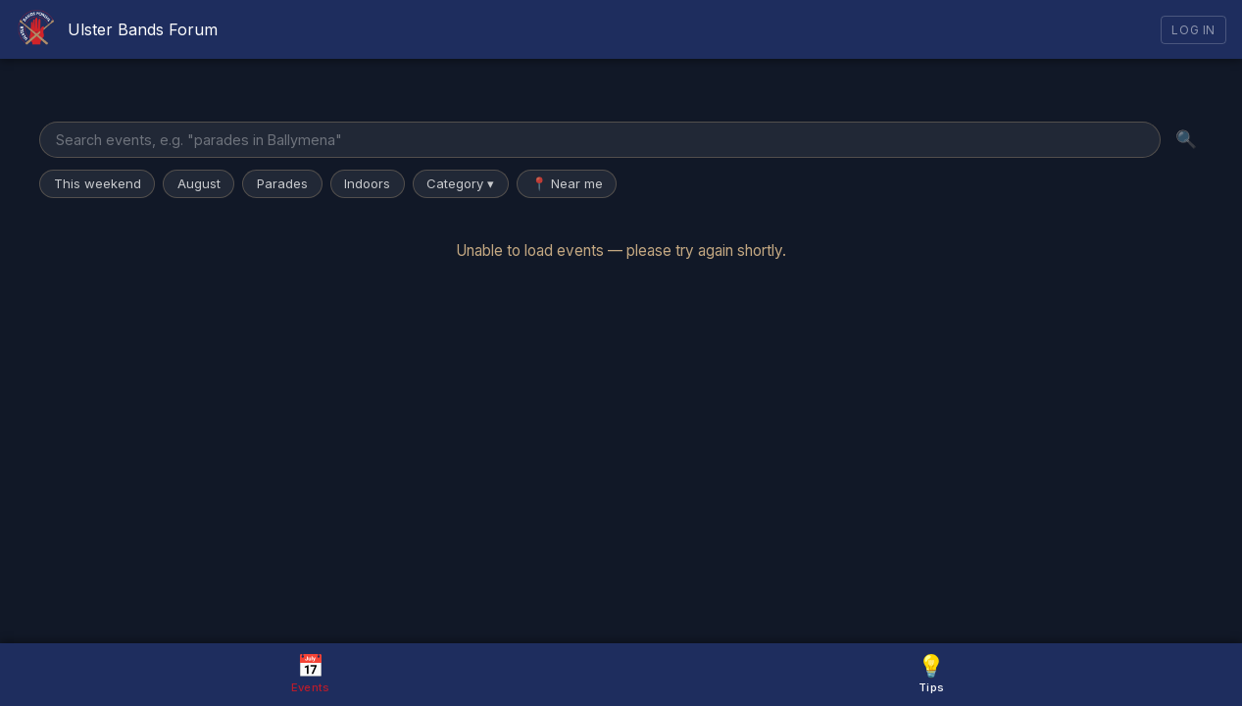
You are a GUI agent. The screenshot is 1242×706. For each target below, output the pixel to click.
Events (310, 673)
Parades (282, 183)
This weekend (97, 183)
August (199, 183)
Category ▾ (460, 183)
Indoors (367, 183)
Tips (931, 673)
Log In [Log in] (1193, 30)
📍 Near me (567, 183)
